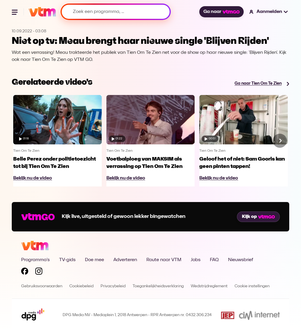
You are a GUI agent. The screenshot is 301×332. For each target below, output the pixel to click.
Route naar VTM (163, 260)
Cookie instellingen (252, 286)
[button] (268, 11)
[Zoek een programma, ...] (116, 12)
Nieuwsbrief (240, 260)
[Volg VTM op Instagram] (38, 272)
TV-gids (67, 260)
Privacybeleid (113, 286)
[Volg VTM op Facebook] (24, 272)
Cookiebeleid (81, 286)
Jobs (195, 260)
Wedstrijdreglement (209, 286)
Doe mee (94, 260)
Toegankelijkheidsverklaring (158, 286)
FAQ (214, 260)
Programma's (35, 260)
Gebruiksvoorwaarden (41, 286)
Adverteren (125, 260)
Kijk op (258, 216)
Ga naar (221, 11)
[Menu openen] (15, 11)
